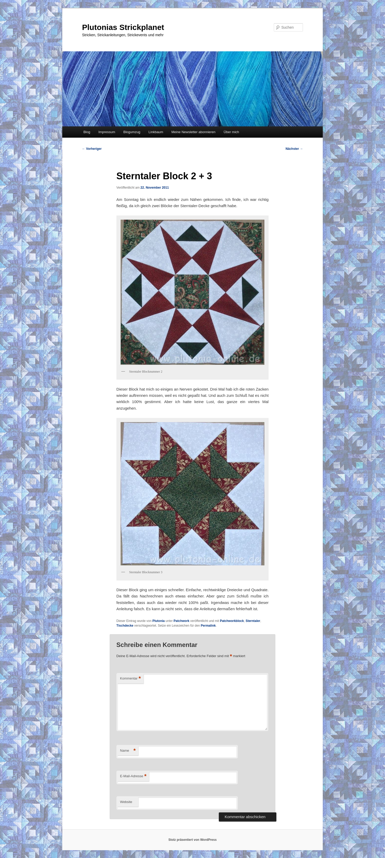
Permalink (208, 625)
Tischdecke (124, 625)
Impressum (106, 132)
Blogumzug (131, 132)
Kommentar (130, 678)
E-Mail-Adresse (133, 776)
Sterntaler (253, 621)
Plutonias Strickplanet (123, 27)
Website (126, 802)
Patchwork (181, 621)
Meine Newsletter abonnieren (193, 132)
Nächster (294, 149)
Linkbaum (155, 132)
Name (128, 751)
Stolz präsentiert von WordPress (192, 840)
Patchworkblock (232, 621)
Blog (86, 132)
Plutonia (158, 621)
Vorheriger (92, 149)
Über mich (231, 132)
